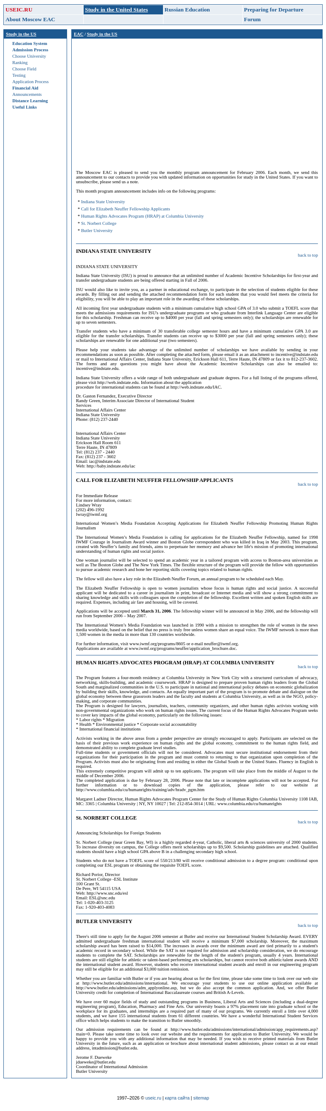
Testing (18, 75)
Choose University (29, 56)
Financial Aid (25, 88)
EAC (79, 34)
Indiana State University (103, 201)
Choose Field (24, 69)
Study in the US (21, 34)
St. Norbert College (98, 223)
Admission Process (30, 50)
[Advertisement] (197, 102)
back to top (308, 255)
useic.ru (153, 1097)
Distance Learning (30, 100)
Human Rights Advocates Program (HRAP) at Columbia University (142, 216)
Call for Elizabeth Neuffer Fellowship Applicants (125, 209)
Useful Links (24, 107)
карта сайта (177, 1097)
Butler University (96, 230)
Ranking (20, 62)
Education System (29, 43)
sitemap (201, 1097)
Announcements (27, 94)
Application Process (30, 81)
